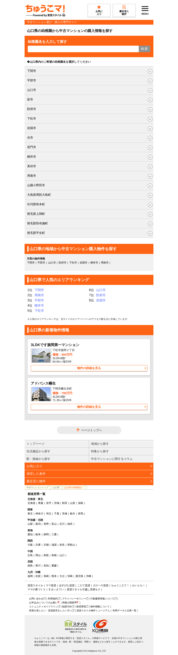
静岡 (46, 534)
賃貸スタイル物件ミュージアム (93, 610)
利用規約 (52, 598)
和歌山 (71, 544)
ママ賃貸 (51, 585)
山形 (72, 503)
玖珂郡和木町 (36, 204)
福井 (70, 523)
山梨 (30, 523)
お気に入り (34, 466)
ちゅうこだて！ (120, 585)
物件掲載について (99, 606)
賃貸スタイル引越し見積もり (83, 589)
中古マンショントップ (37, 487)
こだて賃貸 (83, 585)
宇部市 (31, 80)
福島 (80, 503)
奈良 (62, 544)
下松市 (31, 118)
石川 (62, 523)
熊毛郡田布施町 (37, 223)
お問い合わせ (36, 598)
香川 (38, 565)
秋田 (64, 503)
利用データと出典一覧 (124, 610)
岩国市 (31, 128)
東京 (30, 513)
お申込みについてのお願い (43, 602)
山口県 (56, 487)
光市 (30, 137)
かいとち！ (138, 585)
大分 (62, 576)
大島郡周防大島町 (39, 194)
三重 (54, 534)
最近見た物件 (36, 481)
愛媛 (54, 565)
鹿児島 (79, 576)
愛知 (30, 534)
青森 (40, 503)
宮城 (56, 503)
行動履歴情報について (102, 598)
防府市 (31, 109)
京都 (46, 544)
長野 (46, 523)
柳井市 (31, 156)
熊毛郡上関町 (36, 213)
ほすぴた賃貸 (67, 585)
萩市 (30, 99)
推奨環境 (81, 606)
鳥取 (46, 555)
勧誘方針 (67, 606)
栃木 (72, 513)
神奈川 (39, 513)
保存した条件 (36, 473)
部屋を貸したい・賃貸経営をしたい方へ (50, 610)
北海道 (31, 503)
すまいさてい (56, 589)
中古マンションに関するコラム (112, 458)
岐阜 (38, 534)
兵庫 (38, 544)
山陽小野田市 (36, 185)
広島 (30, 555)
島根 (54, 555)
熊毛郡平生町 (36, 232)
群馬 (80, 513)
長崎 (46, 576)
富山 (54, 523)
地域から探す (100, 443)
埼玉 (48, 513)
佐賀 (38, 576)
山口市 (31, 90)
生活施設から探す (38, 451)
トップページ (35, 443)
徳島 (30, 565)
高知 (46, 565)
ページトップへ (91, 430)
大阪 (30, 544)
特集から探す (100, 451)
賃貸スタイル (35, 585)
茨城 (64, 513)
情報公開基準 (69, 602)
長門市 (31, 147)
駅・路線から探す (38, 458)
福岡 (30, 576)
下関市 (31, 70)
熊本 (54, 576)
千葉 (56, 513)
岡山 (38, 555)
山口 (62, 555)
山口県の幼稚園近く (74, 487)
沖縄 (88, 576)
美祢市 (31, 166)
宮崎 (70, 576)
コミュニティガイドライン (43, 606)
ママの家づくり (37, 589)
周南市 (31, 175)
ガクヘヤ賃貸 (100, 585)
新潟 (38, 523)
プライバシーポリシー (74, 598)
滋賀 (54, 544)
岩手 (48, 503)
